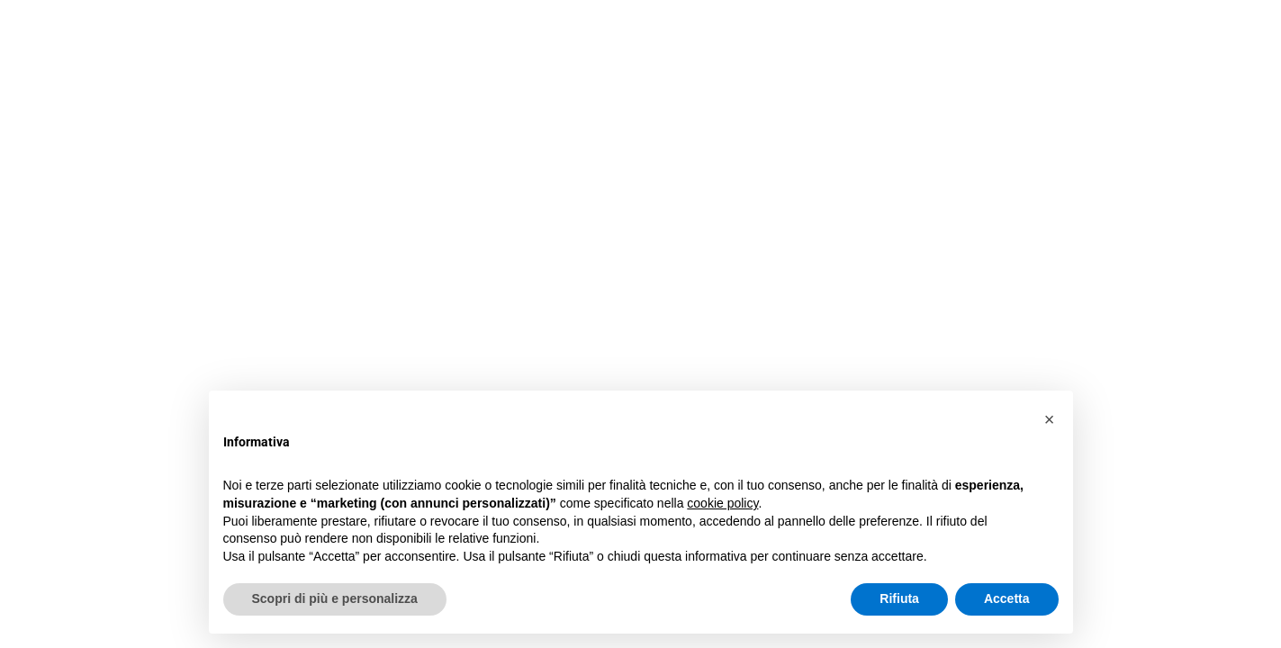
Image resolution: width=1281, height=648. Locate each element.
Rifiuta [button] (899, 598)
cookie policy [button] (722, 503)
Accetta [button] (1007, 598)
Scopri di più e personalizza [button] (335, 598)
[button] (1049, 419)
